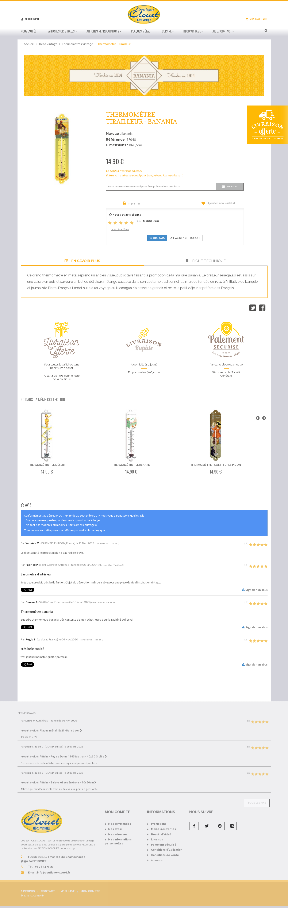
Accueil (29, 44)
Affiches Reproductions (103, 31)
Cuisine (167, 31)
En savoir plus (82, 261)
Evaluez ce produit (185, 237)
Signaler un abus (255, 589)
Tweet (252, 307)
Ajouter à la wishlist (221, 203)
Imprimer (134, 203)
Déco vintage (192, 31)
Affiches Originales (61, 31)
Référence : (116, 140)
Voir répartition (120, 229)
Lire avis (157, 237)
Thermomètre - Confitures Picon (215, 464)
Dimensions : (117, 145)
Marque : (113, 134)
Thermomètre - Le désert (47, 464)
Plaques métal (140, 31)
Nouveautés (29, 31)
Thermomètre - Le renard (131, 464)
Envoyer (232, 186)
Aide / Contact (222, 31)
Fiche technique (206, 261)
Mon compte (31, 19)
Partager (262, 308)
